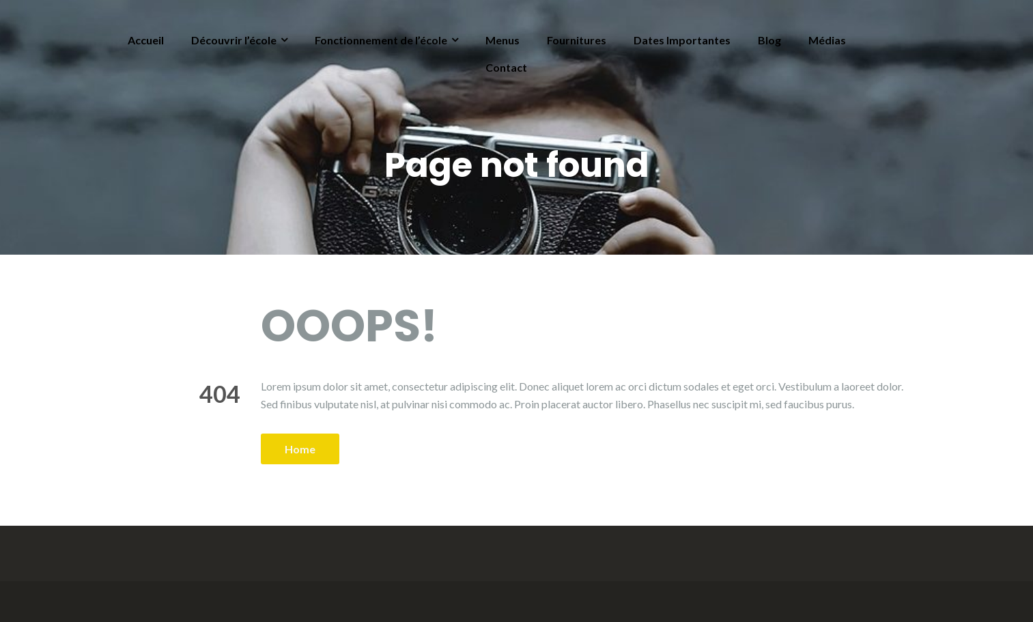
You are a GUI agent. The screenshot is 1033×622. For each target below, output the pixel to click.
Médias (827, 39)
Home (300, 448)
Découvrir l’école (234, 39)
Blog (769, 39)
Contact (506, 67)
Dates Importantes (682, 39)
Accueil (146, 39)
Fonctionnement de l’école (381, 39)
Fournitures (576, 39)
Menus (502, 39)
